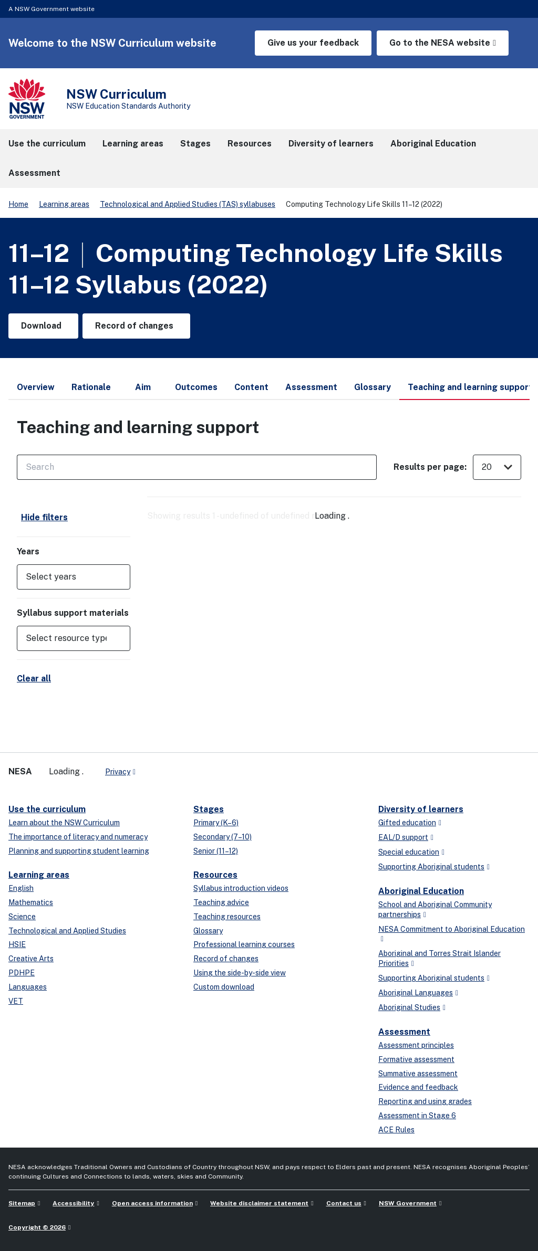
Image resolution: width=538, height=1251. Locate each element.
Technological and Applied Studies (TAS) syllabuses (187, 204)
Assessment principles (416, 1045)
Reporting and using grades (425, 1101)
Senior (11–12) (215, 851)
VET (15, 1001)
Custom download (223, 987)
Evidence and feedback (418, 1087)
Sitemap (21, 1203)
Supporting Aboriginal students (431, 867)
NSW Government (408, 1203)
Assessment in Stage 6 (417, 1115)
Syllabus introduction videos (240, 888)
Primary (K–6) (216, 822)
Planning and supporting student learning (78, 851)
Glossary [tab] (372, 387)
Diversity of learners (420, 809)
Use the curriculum (47, 809)
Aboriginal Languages (415, 993)
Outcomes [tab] (196, 387)
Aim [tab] (143, 387)
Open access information (152, 1203)
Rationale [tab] (91, 387)
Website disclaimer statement (259, 1203)
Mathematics (30, 902)
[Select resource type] (66, 638)
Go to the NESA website (439, 43)
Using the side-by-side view (239, 973)
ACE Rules (396, 1130)
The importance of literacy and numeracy (78, 837)
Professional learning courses (244, 944)
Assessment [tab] (311, 387)
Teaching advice (221, 902)
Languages (27, 987)
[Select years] (66, 577)
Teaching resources (227, 916)
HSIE (17, 944)
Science (22, 916)
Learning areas (64, 204)
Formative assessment (416, 1059)
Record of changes (225, 958)
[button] (73, 577)
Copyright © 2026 (37, 1227)
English (21, 888)
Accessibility (73, 1203)
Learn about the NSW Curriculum (64, 822)
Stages (208, 809)
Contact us (343, 1203)
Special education (408, 852)
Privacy (117, 772)
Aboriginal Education (421, 891)
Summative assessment (418, 1073)
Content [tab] (251, 387)
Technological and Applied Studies (67, 931)
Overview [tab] (36, 387)
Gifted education (407, 822)
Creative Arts (31, 958)
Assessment (404, 1032)
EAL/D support (403, 837)
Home (18, 204)
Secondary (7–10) (222, 837)
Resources (215, 875)
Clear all (34, 679)
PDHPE (21, 973)
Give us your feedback (313, 43)
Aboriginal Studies (409, 1007)
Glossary (208, 931)
